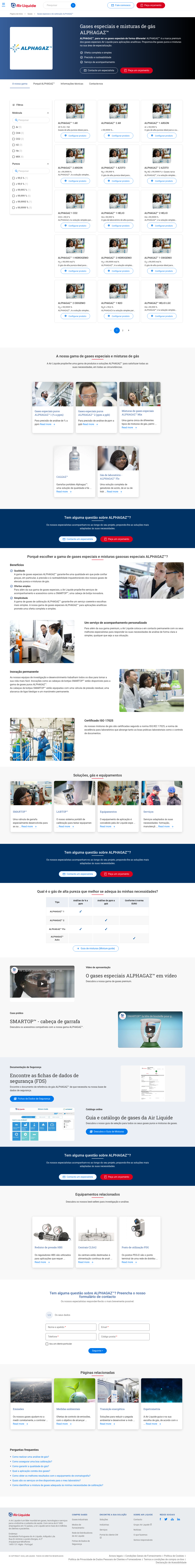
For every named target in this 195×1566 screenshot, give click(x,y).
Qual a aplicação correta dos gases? (31, 1481)
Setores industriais (89, 16)
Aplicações (69, 16)
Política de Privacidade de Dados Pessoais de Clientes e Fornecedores (104, 1559)
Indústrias (104, 1525)
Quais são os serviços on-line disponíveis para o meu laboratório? (46, 1491)
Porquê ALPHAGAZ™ (44, 94)
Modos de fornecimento (78, 1526)
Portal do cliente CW (109, 1536)
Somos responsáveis (143, 1540)
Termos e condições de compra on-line (164, 1559)
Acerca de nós (111, 16)
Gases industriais (80, 1519)
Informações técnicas (72, 94)
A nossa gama (19, 94)
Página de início (16, 25)
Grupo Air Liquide (143, 1525)
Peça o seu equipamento (46, 16)
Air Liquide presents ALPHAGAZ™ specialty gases (42, 981)
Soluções (104, 1519)
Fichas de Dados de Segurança (81, 1542)
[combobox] (60, 5)
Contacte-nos (96, 94)
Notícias (137, 1530)
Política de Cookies (174, 1556)
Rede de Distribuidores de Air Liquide (82, 1534)
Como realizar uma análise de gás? (30, 1467)
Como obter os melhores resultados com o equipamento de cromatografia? (51, 1486)
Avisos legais (116, 1556)
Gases (30, 25)
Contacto (138, 1519)
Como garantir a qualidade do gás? (30, 1477)
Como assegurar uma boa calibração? (32, 1472)
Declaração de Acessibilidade (171, 1562)
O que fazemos (140, 1535)
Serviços (103, 1530)
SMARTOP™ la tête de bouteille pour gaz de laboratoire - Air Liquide (150, 1027)
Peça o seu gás (20, 16)
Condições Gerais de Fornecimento (143, 1556)
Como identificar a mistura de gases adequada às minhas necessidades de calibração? (57, 1496)
